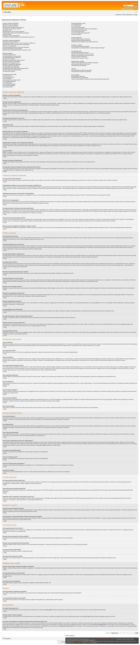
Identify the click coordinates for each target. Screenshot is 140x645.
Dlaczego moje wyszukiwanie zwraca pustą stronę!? (82, 55)
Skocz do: (108, 632)
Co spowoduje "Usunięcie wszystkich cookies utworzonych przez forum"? (19, 37)
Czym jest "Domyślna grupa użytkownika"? (80, 32)
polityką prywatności (78, 642)
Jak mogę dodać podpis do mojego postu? (12, 57)
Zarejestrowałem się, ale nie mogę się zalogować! (13, 31)
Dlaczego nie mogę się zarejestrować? (11, 35)
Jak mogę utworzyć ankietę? (9, 58)
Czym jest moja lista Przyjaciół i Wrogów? (80, 46)
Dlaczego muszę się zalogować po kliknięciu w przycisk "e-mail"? (17, 49)
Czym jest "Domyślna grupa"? (77, 31)
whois (17, 624)
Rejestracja (129, 14)
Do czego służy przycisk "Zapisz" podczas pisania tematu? (15, 68)
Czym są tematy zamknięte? (9, 85)
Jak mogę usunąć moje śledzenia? (78, 65)
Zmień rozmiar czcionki (136, 12)
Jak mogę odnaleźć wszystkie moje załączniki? (81, 70)
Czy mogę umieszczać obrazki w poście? (12, 80)
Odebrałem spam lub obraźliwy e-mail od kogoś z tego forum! (84, 41)
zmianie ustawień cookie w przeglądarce (107, 639)
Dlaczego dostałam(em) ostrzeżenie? (11, 65)
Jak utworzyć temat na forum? (9, 54)
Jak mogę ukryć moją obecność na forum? (12, 28)
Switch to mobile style (70, 635)
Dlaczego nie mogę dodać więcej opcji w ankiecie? (14, 60)
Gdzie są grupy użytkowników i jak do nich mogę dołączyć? (84, 28)
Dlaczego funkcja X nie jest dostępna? (79, 77)
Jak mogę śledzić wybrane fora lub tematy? (80, 64)
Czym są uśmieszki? (7, 78)
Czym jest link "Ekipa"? (76, 34)
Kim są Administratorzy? (76, 24)
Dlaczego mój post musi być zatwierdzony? (12, 69)
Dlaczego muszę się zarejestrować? (10, 26)
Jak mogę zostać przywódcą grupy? (79, 30)
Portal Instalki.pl (134, 3)
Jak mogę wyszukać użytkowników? (79, 56)
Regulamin (119, 14)
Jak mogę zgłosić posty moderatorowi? (11, 67)
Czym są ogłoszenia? (7, 82)
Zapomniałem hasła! (7, 30)
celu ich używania (93, 639)
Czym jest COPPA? (7, 34)
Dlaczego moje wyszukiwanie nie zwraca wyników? (82, 53)
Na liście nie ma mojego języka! (9, 45)
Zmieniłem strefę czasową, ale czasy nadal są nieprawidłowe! (16, 44)
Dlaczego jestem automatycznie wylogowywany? (13, 27)
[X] (95, 642)
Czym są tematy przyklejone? (9, 84)
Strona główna (7, 12)
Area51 (89, 616)
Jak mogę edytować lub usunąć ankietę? (11, 61)
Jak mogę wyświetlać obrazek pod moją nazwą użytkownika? (16, 47)
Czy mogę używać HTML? (8, 77)
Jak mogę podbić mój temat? (9, 71)
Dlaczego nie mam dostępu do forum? (11, 63)
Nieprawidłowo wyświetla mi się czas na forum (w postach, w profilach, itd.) (19, 43)
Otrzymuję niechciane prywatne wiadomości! (81, 40)
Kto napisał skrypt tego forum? (78, 76)
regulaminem (88, 642)
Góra (5, 98)
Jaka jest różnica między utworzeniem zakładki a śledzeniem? (84, 62)
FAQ (124, 14)
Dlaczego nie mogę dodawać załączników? (12, 64)
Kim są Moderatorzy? (76, 26)
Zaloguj (135, 14)
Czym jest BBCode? (7, 75)
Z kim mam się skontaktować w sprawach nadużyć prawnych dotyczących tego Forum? (90, 79)
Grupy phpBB (49, 609)
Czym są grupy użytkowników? (78, 27)
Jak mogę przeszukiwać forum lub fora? (80, 52)
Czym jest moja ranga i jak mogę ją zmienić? (12, 48)
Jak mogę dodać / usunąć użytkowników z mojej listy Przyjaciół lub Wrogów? (88, 47)
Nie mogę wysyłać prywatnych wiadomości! (80, 39)
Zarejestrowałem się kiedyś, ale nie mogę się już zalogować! (16, 32)
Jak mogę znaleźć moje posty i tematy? (79, 58)
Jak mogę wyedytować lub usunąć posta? (12, 56)
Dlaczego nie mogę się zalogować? (10, 24)
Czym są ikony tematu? (8, 86)
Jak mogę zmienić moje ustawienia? (10, 41)
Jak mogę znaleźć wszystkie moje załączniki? (81, 71)
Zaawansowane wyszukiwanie (130, 6)
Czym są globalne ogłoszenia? (9, 81)
